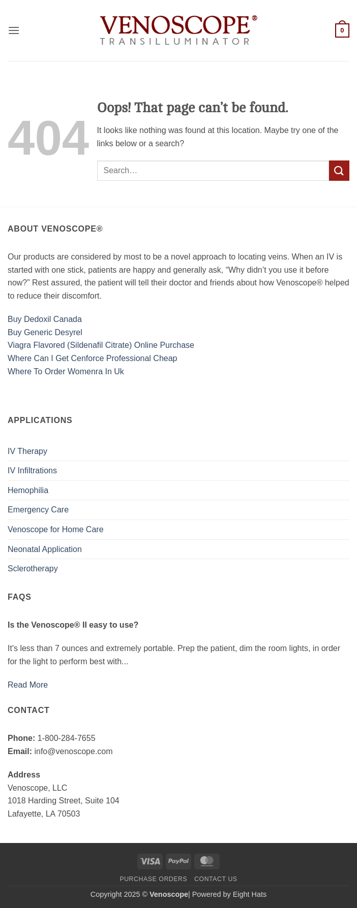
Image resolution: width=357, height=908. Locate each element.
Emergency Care (38, 509)
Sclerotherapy (33, 568)
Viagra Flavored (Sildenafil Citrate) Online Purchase (101, 345)
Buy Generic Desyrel (45, 332)
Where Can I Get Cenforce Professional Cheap (92, 358)
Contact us (215, 879)
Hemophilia (28, 490)
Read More (28, 684)
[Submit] (339, 170)
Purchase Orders (153, 879)
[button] (14, 30)
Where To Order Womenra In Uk (66, 371)
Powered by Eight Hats (229, 894)
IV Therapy (27, 451)
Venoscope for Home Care (56, 529)
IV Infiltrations (32, 470)
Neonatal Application (45, 549)
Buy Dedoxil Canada (45, 319)
